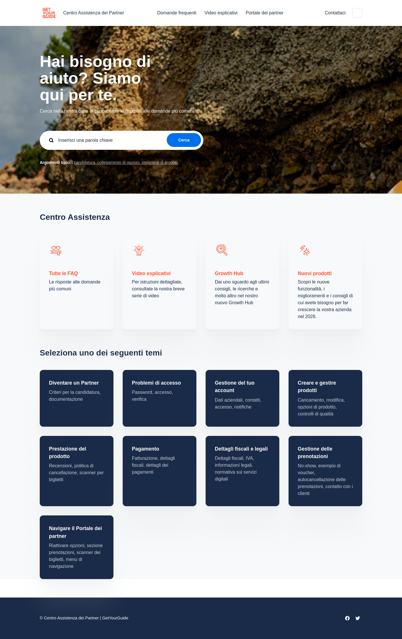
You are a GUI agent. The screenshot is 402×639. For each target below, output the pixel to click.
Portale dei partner (265, 12)
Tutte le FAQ (63, 273)
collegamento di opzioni (117, 162)
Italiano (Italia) (357, 13)
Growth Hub (229, 273)
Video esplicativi (220, 12)
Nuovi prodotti (315, 273)
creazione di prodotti (159, 162)
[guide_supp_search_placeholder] (121, 140)
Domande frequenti (176, 12)
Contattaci (335, 12)
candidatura (84, 162)
